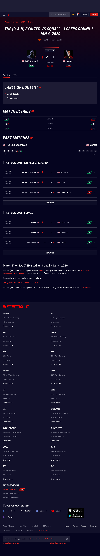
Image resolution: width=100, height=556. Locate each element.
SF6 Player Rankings (9, 337)
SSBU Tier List (55, 360)
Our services (7, 530)
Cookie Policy (34, 526)
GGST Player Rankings (58, 394)
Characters (93, 526)
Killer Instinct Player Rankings (12, 432)
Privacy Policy (22, 526)
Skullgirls (55, 409)
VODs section (85, 287)
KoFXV (5, 447)
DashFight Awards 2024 (11, 489)
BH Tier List (6, 398)
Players (75, 526)
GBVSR (53, 332)
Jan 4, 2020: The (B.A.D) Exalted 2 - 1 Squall (21, 283)
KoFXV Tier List (8, 456)
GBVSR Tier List (56, 341)
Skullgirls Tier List (57, 417)
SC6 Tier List (7, 417)
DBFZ (53, 371)
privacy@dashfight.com (58, 543)
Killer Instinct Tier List (10, 436)
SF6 (4, 332)
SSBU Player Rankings (58, 356)
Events (67, 526)
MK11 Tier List (55, 475)
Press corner (19, 530)
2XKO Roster (7, 356)
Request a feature (43, 530)
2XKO (5, 351)
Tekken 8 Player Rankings (11, 318)
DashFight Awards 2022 (11, 497)
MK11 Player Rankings (58, 470)
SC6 (4, 409)
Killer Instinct (9, 428)
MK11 (53, 466)
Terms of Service (8, 526)
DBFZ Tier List (55, 379)
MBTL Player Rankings (58, 451)
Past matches (13, 98)
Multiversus (56, 428)
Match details (13, 94)
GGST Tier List (55, 398)
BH (4, 390)
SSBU (53, 351)
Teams (83, 526)
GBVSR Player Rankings (59, 337)
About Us (30, 530)
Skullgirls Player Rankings (59, 413)
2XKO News (7, 360)
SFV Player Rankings (9, 470)
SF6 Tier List (7, 341)
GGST (53, 390)
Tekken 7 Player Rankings (11, 375)
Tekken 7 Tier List (8, 379)
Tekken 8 (6, 313)
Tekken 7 (42, 270)
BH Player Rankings (9, 394)
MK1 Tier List (55, 322)
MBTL (53, 447)
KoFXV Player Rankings (10, 451)
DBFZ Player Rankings (58, 375)
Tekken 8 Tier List (8, 322)
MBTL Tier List (55, 456)
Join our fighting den (17, 505)
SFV (4, 466)
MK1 (52, 313)
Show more (8, 326)
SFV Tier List (7, 475)
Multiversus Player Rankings (60, 432)
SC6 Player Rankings (9, 413)
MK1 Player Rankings (58, 318)
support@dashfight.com (11, 543)
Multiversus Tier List (57, 436)
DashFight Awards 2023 (11, 493)
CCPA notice (47, 526)
